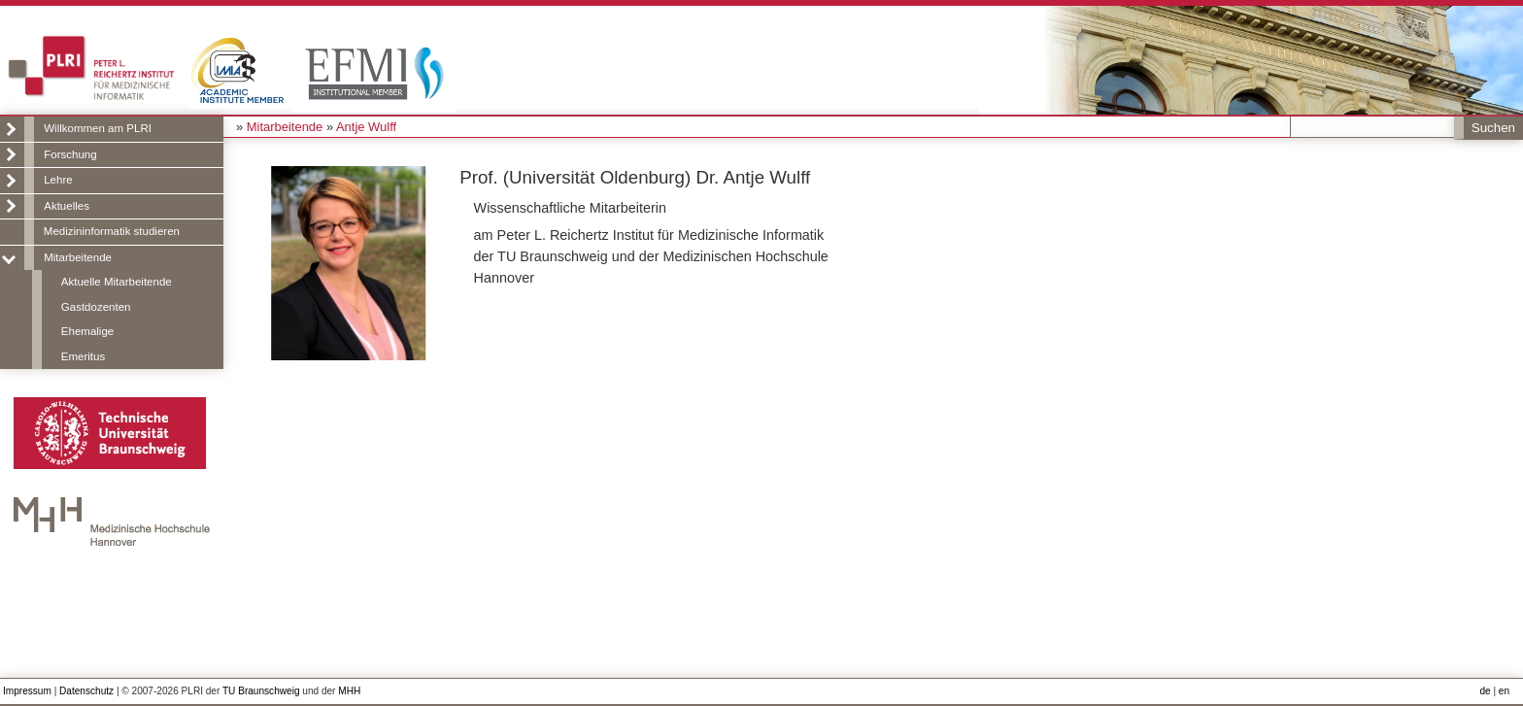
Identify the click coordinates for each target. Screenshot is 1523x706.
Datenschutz (86, 691)
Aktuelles (66, 206)
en (1504, 691)
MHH (349, 691)
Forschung (70, 154)
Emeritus (83, 356)
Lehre (58, 179)
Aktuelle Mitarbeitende (116, 281)
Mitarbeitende (78, 257)
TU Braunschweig (261, 691)
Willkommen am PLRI (98, 128)
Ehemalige (87, 331)
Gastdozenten (96, 307)
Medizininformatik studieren (112, 231)
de (1484, 691)
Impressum (27, 691)
